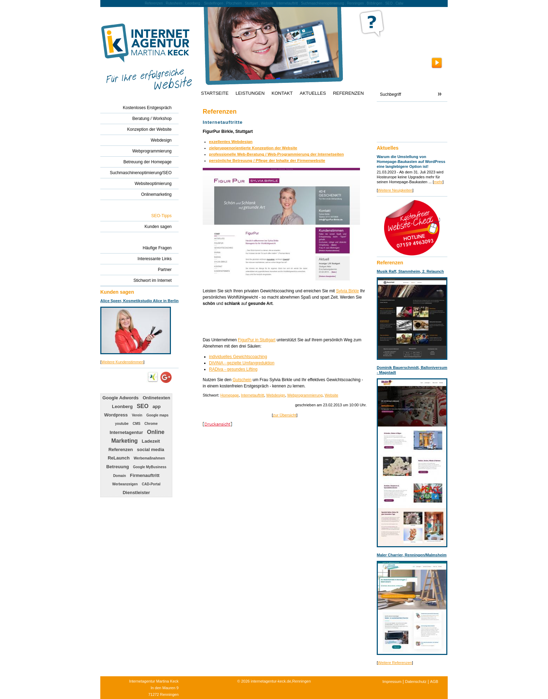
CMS (136, 424)
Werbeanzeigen (125, 484)
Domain (119, 476)
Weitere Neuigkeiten (395, 190)
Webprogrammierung (305, 395)
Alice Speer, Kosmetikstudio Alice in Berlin (139, 301)
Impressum (391, 681)
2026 (245, 681)
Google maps (157, 415)
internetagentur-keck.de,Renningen (281, 681)
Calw (399, 3)
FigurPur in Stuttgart (256, 339)
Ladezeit (151, 441)
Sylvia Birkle (347, 290)
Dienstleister (136, 492)
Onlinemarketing (156, 194)
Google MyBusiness (149, 467)
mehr (438, 182)
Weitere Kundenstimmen (122, 362)
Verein (137, 415)
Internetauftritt (252, 395)
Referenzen (120, 449)
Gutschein (241, 379)
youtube (122, 424)
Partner (165, 269)
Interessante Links (155, 258)
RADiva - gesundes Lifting (233, 369)
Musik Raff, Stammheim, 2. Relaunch (410, 271)
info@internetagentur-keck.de (407, 129)
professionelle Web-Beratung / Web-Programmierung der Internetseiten (276, 154)
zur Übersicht (284, 415)
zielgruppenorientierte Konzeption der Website (253, 148)
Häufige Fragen (157, 247)
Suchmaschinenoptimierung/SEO (141, 172)
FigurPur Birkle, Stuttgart (228, 131)
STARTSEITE (215, 93)
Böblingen (374, 3)
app (157, 406)
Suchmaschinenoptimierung (322, 3)
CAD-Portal (151, 484)
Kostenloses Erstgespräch (147, 107)
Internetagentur (126, 432)
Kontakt (387, 110)
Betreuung (117, 466)
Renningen (355, 3)
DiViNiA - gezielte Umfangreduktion (241, 363)
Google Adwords (120, 397)
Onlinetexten (156, 397)
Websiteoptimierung (153, 183)
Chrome (151, 424)
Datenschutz (415, 681)
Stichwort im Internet (153, 280)
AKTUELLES (313, 93)
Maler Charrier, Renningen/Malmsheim (412, 555)
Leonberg (122, 406)
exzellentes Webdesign (231, 142)
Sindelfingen (213, 3)
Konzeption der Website (149, 129)
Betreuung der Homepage (147, 161)
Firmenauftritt (145, 475)
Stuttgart (251, 3)
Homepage (229, 395)
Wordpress (116, 415)
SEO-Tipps (161, 215)
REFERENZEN (348, 93)
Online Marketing (137, 436)
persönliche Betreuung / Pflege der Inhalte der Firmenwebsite (267, 160)
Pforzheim (234, 3)
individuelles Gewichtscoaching (238, 356)
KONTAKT (282, 93)
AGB (434, 681)
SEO (143, 406)
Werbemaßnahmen (149, 458)
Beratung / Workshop (152, 118)
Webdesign (275, 395)
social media (150, 449)
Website (331, 395)
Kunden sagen (158, 226)
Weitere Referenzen (395, 663)
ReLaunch (119, 458)
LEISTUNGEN (250, 93)
